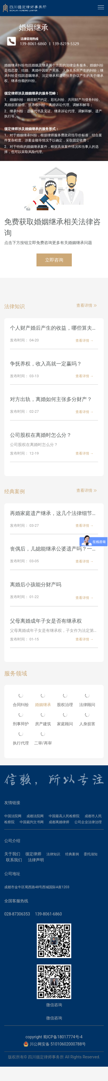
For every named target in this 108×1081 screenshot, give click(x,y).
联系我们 (14, 860)
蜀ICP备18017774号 (61, 1037)
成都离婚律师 (59, 822)
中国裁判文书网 (32, 822)
